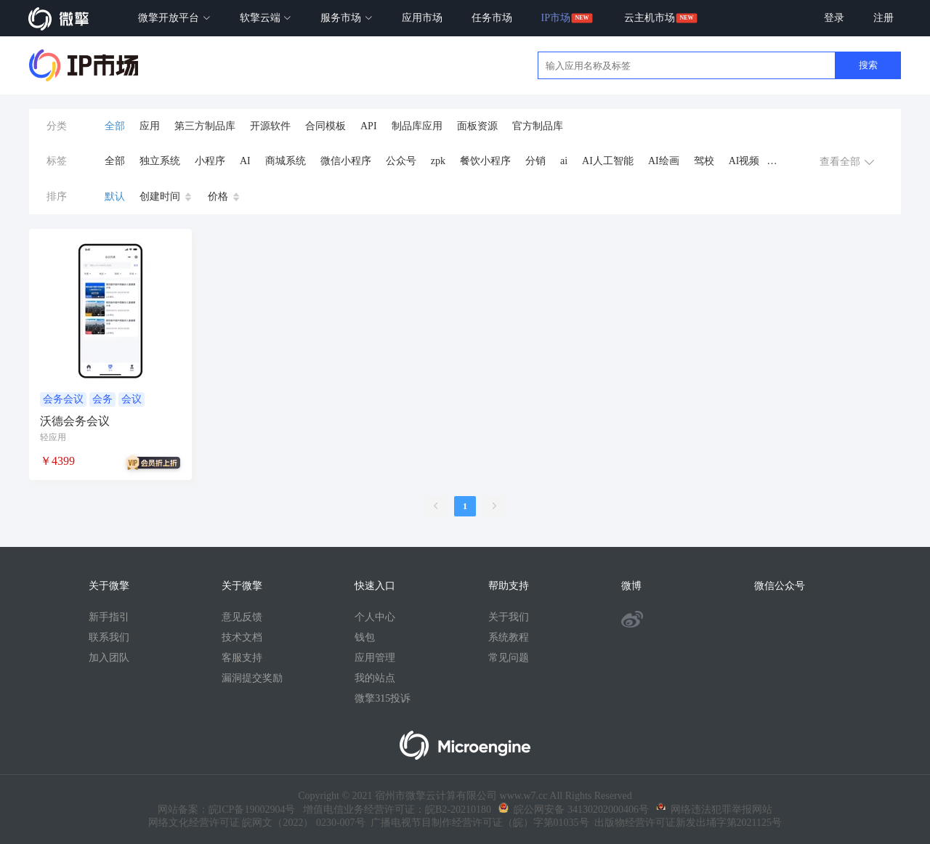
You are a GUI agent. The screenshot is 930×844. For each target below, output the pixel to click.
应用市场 (422, 17)
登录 (834, 17)
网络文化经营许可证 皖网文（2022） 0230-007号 (256, 822)
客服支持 (242, 657)
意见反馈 (242, 617)
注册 (883, 17)
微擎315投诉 (383, 698)
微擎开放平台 (174, 17)
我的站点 (375, 678)
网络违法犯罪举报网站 (714, 809)
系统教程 (508, 637)
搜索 (868, 65)
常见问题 (508, 657)
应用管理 (375, 657)
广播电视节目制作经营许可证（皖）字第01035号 (477, 822)
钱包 (365, 637)
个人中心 (375, 617)
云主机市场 (649, 17)
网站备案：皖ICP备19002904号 (227, 809)
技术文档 (242, 637)
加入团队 (109, 657)
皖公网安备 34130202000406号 (573, 809)
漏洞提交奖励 (252, 678)
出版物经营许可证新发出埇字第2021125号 (685, 822)
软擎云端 (266, 17)
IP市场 (555, 17)
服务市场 (346, 17)
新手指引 (109, 617)
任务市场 (492, 17)
